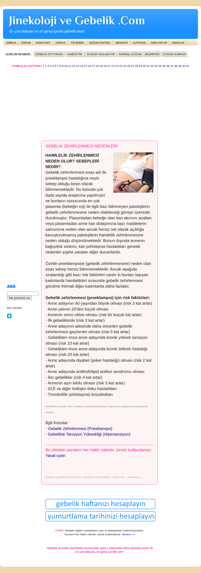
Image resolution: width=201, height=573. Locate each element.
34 (160, 65)
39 (179, 65)
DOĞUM (26, 42)
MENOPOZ (122, 42)
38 (175, 65)
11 (69, 65)
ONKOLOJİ (178, 42)
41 (187, 65)
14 (81, 65)
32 (152, 65)
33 (156, 65)
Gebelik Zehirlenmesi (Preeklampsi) (80, 428)
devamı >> (128, 534)
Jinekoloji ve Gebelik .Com (77, 20)
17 (93, 65)
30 (144, 65)
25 (124, 65)
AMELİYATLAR (159, 42)
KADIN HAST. (43, 42)
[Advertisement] (51, 102)
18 (97, 65)
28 (136, 65)
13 (77, 65)
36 (167, 65)
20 (105, 65)
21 (109, 65)
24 (120, 65)
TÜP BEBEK (77, 42)
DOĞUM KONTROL (100, 42)
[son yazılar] (14, 307)
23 (116, 65)
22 (112, 65)
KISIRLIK (60, 42)
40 (183, 65)
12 (73, 65)
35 (163, 65)
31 (148, 65)
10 (65, 65)
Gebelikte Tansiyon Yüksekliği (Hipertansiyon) (89, 434)
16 (89, 65)
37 (171, 65)
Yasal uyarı (55, 455)
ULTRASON (139, 42)
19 (101, 65)
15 (85, 65)
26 (128, 65)
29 (140, 65)
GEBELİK (11, 42)
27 (132, 65)
